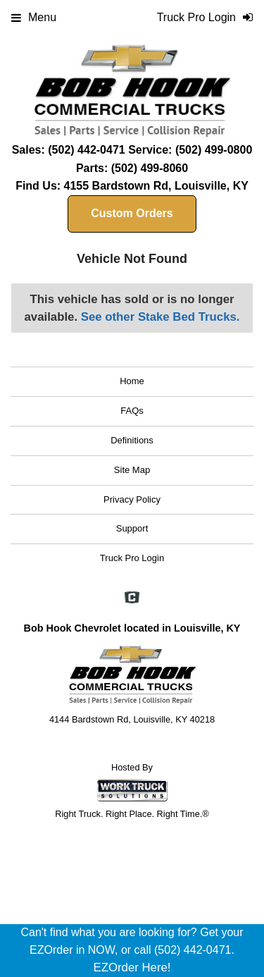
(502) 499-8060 (149, 168)
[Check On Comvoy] (132, 598)
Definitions (132, 440)
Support (132, 528)
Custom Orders (131, 213)
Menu (33, 17)
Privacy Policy (132, 499)
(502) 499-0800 (213, 150)
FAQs (132, 410)
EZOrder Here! (131, 967)
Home (132, 381)
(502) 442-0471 (86, 150)
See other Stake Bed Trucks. (160, 317)
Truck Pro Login (132, 558)
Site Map (132, 470)
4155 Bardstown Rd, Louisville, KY (156, 186)
